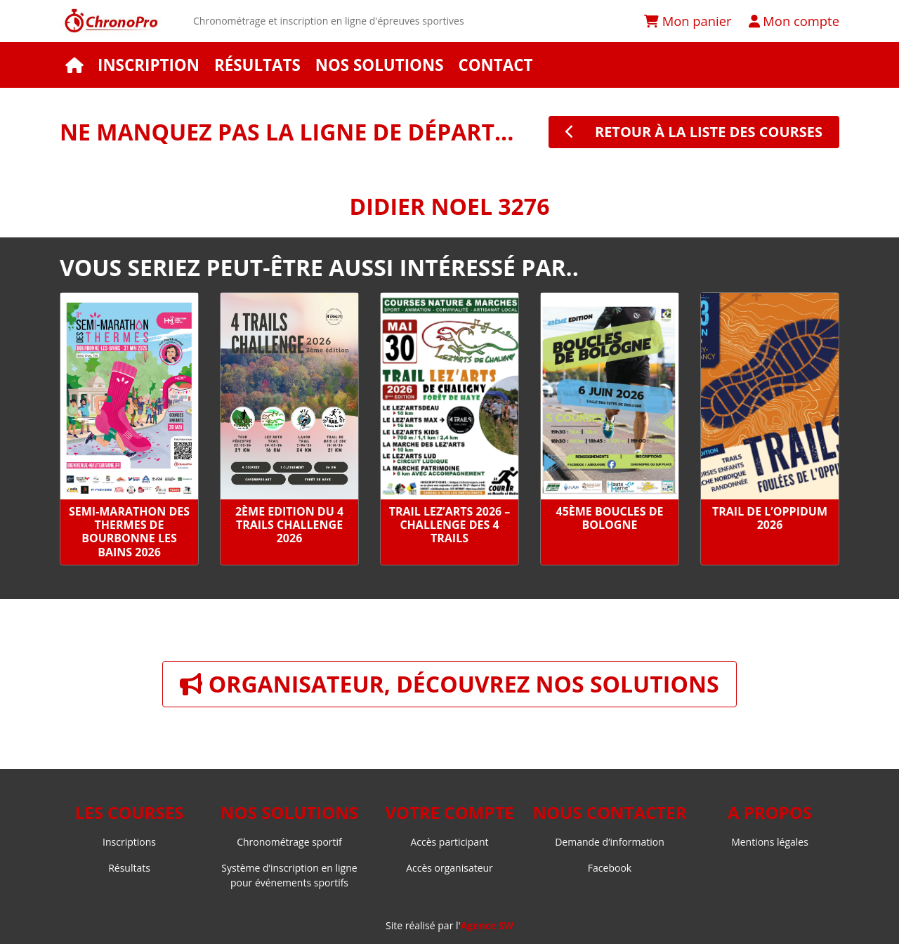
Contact (495, 65)
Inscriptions (129, 841)
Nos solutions (379, 65)
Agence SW (487, 925)
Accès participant (449, 841)
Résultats (257, 65)
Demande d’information (609, 841)
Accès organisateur (449, 867)
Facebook (609, 867)
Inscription (148, 65)
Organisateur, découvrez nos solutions (449, 684)
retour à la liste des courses (693, 131)
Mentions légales (769, 841)
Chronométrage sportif (289, 841)
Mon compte (794, 20)
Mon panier (688, 20)
